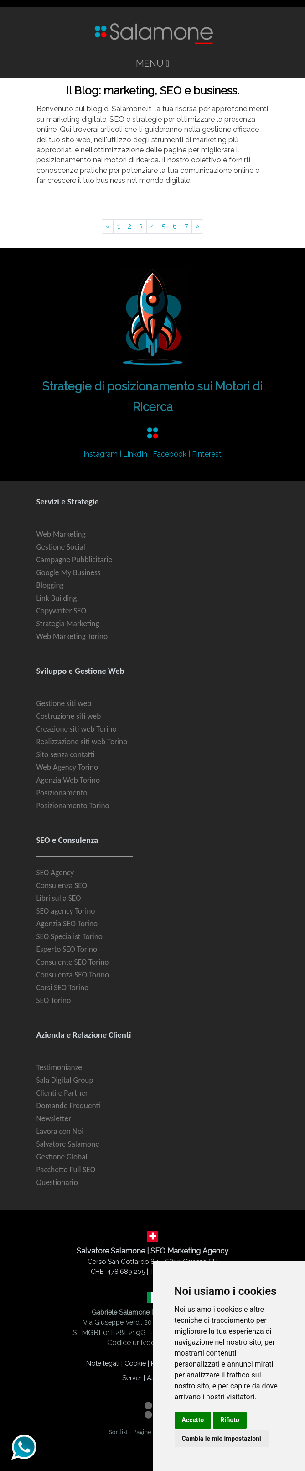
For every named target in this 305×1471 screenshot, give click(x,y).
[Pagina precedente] (108, 226)
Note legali (102, 1363)
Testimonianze (59, 1067)
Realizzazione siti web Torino (82, 742)
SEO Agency (55, 873)
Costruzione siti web (68, 716)
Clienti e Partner (62, 1093)
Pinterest (207, 454)
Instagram (100, 454)
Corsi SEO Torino (62, 987)
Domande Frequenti (68, 1106)
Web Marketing (61, 534)
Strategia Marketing (67, 624)
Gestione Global (62, 1157)
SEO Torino (53, 1000)
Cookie (135, 1363)
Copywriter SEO (61, 611)
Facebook (169, 454)
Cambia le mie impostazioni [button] (221, 1438)
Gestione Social (60, 547)
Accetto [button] (193, 1420)
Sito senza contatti (65, 754)
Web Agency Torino (67, 767)
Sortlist (118, 1432)
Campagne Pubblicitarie (74, 560)
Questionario (57, 1182)
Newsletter (54, 1118)
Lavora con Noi (60, 1131)
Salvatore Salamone (67, 1144)
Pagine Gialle (150, 1432)
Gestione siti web (64, 703)
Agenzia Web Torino (68, 780)
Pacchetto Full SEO (66, 1169)
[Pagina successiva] (197, 226)
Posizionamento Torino (72, 805)
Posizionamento (62, 793)
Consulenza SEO (61, 885)
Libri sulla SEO (58, 898)
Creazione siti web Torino (76, 729)
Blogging (50, 585)
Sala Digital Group (64, 1080)
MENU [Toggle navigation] (152, 63)
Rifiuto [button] (229, 1420)
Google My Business (68, 572)
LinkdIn (135, 454)
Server (132, 1378)
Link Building (56, 598)
